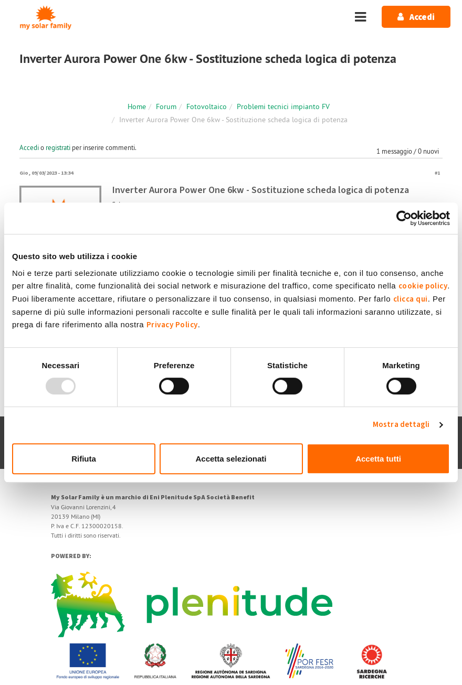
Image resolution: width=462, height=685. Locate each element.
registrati (58, 147)
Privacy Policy (172, 324)
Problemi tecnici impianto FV (283, 106)
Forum (166, 106)
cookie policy (423, 286)
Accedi (29, 147)
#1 (437, 173)
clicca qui (410, 299)
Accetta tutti (378, 458)
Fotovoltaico (206, 106)
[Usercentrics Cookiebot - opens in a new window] (404, 218)
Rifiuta (83, 458)
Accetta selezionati (230, 458)
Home (137, 106)
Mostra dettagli (401, 424)
